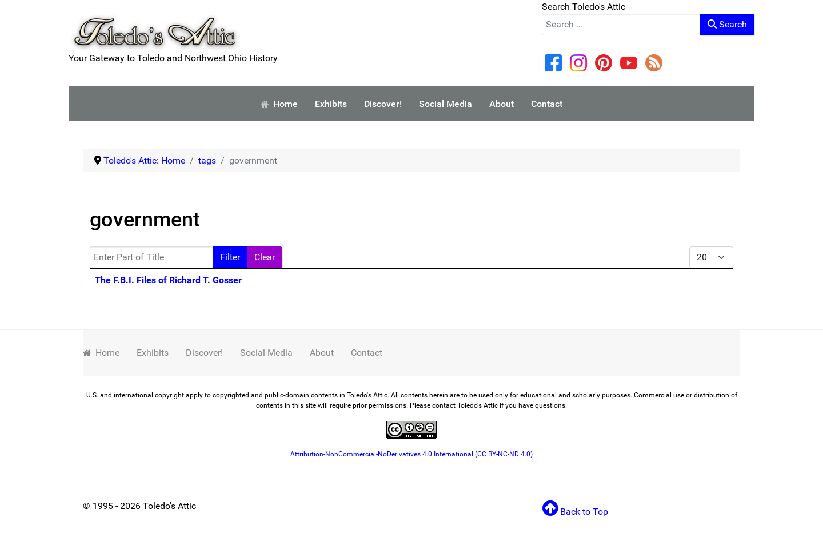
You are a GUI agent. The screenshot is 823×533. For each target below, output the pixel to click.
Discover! (204, 352)
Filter (230, 257)
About (322, 352)
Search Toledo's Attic (583, 6)
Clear (264, 257)
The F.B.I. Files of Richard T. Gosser (168, 280)
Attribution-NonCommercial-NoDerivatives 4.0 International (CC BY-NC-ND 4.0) (411, 454)
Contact (366, 352)
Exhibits (153, 352)
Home (101, 352)
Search (727, 24)
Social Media (266, 352)
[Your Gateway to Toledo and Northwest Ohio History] (154, 24)
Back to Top (575, 511)
